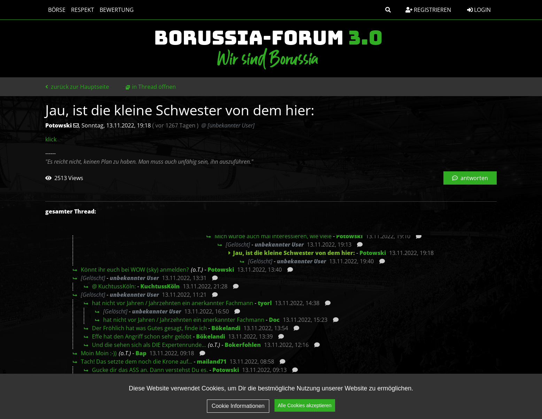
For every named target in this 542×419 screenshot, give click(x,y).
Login (479, 10)
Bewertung (117, 10)
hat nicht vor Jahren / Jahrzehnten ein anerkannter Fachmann (173, 303)
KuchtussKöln (160, 286)
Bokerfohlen (243, 345)
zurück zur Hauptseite (77, 87)
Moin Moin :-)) (98, 353)
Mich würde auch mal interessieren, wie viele (273, 236)
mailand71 (211, 361)
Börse (56, 10)
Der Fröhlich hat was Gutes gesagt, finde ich (149, 328)
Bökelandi (225, 328)
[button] (388, 9)
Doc (274, 320)
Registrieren (428, 10)
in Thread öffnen (154, 87)
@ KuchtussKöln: (114, 286)
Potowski (349, 236)
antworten (470, 178)
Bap (141, 353)
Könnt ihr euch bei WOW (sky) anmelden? (134, 269)
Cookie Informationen (237, 409)
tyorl (265, 303)
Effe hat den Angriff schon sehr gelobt (142, 336)
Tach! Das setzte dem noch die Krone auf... (136, 361)
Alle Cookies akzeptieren (305, 409)
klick (50, 139)
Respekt (82, 10)
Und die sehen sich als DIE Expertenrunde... (149, 345)
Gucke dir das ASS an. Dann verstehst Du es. (150, 370)
